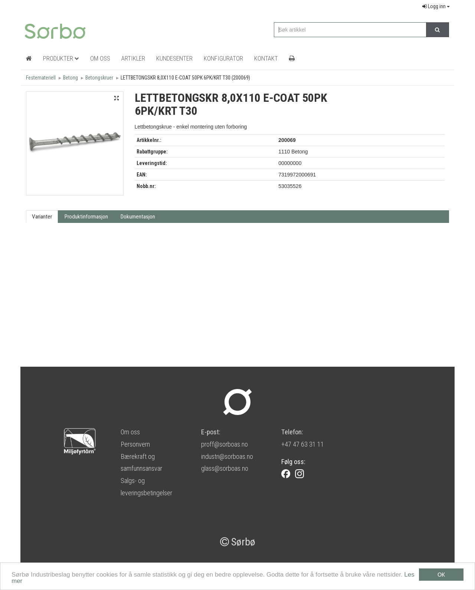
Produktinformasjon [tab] (86, 216)
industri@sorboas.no (227, 456)
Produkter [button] (61, 58)
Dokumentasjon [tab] (138, 216)
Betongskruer (99, 78)
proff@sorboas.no (224, 444)
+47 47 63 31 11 (302, 444)
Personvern (135, 444)
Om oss (130, 432)
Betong (70, 78)
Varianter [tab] (42, 216)
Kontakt (266, 58)
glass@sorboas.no (224, 468)
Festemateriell (41, 78)
